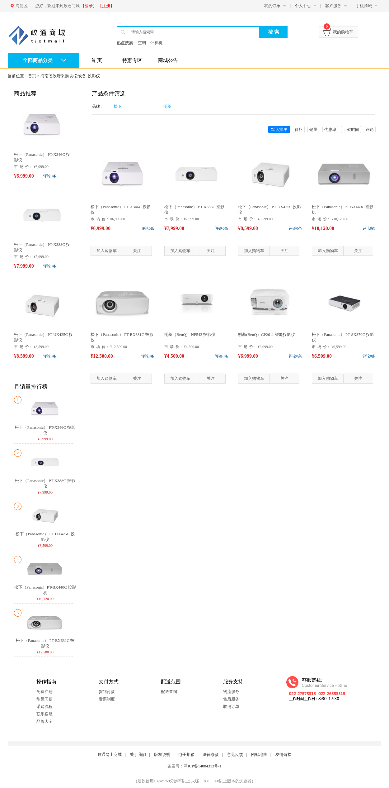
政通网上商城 (109, 754)
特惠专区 (132, 60)
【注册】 (106, 5)
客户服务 (333, 5)
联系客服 (44, 714)
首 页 (96, 60)
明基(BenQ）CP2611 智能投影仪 (266, 334)
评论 (370, 129)
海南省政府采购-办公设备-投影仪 (70, 76)
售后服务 (231, 699)
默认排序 (279, 129)
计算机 (156, 43)
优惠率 (330, 129)
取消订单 (231, 706)
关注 (137, 250)
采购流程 (44, 706)
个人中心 (303, 5)
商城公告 (168, 60)
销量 (313, 129)
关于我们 (138, 754)
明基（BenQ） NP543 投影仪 (189, 334)
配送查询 (169, 691)
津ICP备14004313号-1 (203, 766)
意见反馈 (235, 754)
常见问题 (44, 699)
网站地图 (259, 754)
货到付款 (107, 691)
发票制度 (107, 699)
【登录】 (89, 5)
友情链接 (283, 754)
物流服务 (231, 691)
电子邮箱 (186, 754)
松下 (118, 106)
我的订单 (272, 5)
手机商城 (364, 5)
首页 (32, 76)
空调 (142, 43)
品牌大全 (44, 721)
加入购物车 (106, 250)
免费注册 (44, 691)
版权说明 (162, 754)
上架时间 (351, 129)
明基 (167, 106)
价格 (299, 129)
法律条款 (211, 754)
